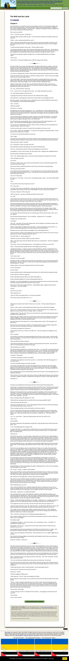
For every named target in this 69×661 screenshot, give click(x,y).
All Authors (35, 5)
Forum (42, 3)
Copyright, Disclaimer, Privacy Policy (31, 635)
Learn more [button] (51, 658)
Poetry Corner (39, 2)
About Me (60, 2)
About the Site (37, 3)
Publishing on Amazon (30, 2)
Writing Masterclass (58, 1)
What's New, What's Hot (49, 3)
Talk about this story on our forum (34, 601)
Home (18, 1)
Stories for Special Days (39, 1)
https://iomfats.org (19, 635)
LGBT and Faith (53, 2)
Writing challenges (49, 1)
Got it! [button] (64, 658)
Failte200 (40, 5)
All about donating (24, 1)
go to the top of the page (47, 607)
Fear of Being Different (22, 3)
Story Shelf (31, 1)
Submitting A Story (21, 2)
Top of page (7, 632)
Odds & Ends (30, 3)
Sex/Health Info (46, 2)
